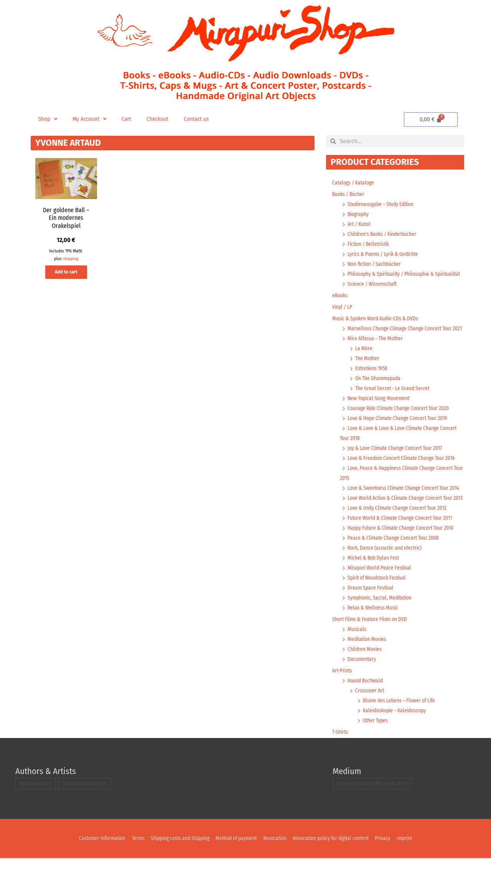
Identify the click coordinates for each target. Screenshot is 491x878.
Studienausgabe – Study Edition (383, 204)
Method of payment (235, 858)
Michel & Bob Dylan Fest (374, 578)
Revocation (275, 858)
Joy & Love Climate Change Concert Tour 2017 (396, 458)
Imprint (411, 858)
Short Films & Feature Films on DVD (370, 639)
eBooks (340, 305)
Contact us (200, 119)
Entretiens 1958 (372, 378)
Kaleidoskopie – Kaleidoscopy (395, 730)
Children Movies (365, 669)
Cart (129, 119)
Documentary (362, 679)
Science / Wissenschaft (373, 294)
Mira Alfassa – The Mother (376, 348)
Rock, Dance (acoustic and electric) (386, 568)
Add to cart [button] (66, 275)
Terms (132, 858)
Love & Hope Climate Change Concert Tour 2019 (398, 428)
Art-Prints (342, 690)
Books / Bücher (349, 194)
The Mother (367, 368)
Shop (48, 119)
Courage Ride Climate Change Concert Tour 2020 (400, 418)
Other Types (376, 740)
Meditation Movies (368, 659)
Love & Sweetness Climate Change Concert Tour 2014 (404, 498)
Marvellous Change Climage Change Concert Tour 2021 (406, 338)
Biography (359, 214)
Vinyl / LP (342, 317)
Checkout (160, 119)
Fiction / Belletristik (370, 244)
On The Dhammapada (378, 388)
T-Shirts (340, 752)
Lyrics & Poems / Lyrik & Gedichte (384, 254)
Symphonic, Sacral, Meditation (381, 617)
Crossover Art (369, 710)
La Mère (363, 358)
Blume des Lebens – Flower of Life (400, 720)
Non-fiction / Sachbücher (375, 264)
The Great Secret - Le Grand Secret (393, 398)
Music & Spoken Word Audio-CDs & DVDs (376, 328)
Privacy (389, 858)
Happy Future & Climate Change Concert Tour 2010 (401, 548)
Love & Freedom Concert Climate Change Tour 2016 (403, 468)
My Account (91, 119)
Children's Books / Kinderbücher (383, 234)
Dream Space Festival (371, 608)
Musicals (357, 649)
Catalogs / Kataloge (354, 183)
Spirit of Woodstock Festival (378, 598)
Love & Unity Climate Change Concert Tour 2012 (398, 528)
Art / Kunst (359, 224)
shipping (70, 259)
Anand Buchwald (366, 700)
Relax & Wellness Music (373, 627)
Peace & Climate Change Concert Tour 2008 (394, 558)
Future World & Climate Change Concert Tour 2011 (401, 538)
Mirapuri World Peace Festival (380, 588)
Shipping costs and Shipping (177, 858)
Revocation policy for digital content (334, 858)
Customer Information (95, 858)
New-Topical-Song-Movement (379, 408)
